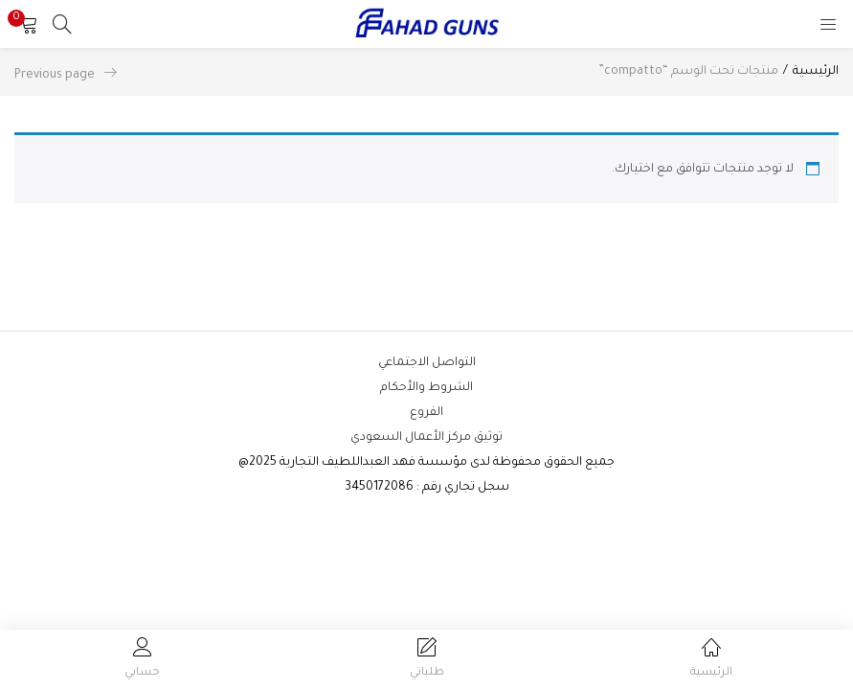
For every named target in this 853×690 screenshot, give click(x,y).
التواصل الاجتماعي (427, 363)
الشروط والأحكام (426, 388)
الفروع (426, 413)
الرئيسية (816, 72)
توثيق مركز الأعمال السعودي (426, 438)
